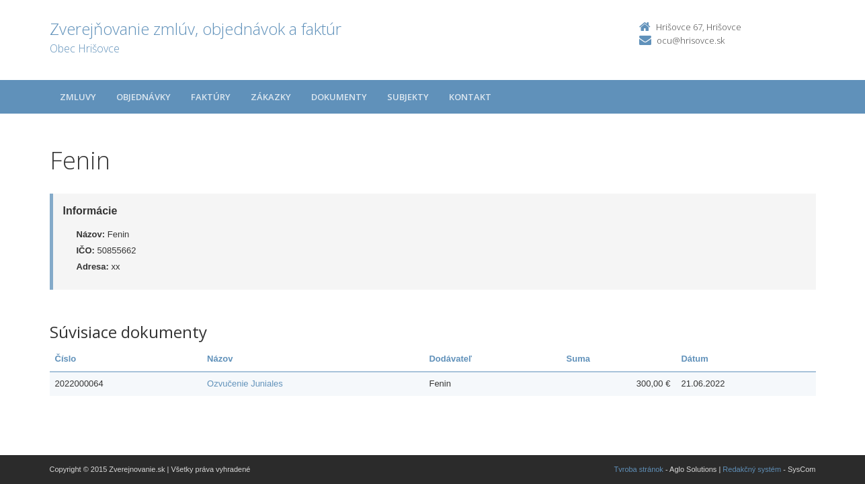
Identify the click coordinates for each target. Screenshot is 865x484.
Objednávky (143, 97)
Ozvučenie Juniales (245, 383)
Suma (578, 359)
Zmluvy (78, 97)
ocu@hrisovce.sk (691, 40)
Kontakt (470, 97)
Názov (220, 359)
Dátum (694, 359)
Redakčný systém (752, 469)
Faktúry (211, 97)
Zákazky (271, 97)
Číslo (66, 359)
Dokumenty (339, 97)
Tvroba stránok (638, 469)
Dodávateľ (450, 359)
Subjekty (408, 97)
